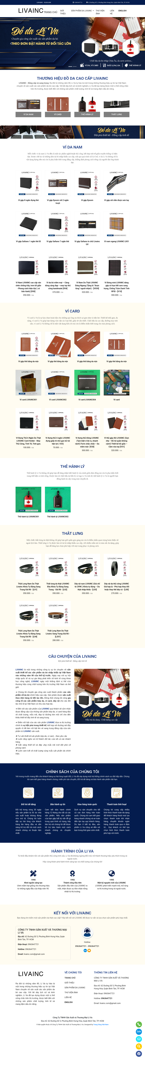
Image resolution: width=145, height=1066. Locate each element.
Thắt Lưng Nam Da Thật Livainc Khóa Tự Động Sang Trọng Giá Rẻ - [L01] (28, 587)
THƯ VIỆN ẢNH (100, 12)
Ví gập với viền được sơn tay (116, 200)
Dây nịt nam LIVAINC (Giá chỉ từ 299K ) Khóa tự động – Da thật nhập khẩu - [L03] (87, 587)
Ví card (117, 400)
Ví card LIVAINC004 (87, 400)
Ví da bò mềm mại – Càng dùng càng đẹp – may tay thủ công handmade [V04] (58, 285)
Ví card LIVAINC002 (57, 400)
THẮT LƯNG (116, 114)
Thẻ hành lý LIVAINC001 (28, 516)
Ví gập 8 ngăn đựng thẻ (28, 200)
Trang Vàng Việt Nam (101, 1024)
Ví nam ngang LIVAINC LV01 (116, 241)
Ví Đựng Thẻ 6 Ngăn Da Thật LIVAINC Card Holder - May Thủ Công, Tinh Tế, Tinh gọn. (28, 441)
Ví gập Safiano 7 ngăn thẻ (58, 241)
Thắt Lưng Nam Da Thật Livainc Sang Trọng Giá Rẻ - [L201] (58, 634)
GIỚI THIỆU (63, 12)
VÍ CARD (57, 114)
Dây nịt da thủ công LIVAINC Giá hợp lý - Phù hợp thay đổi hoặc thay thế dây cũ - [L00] (116, 587)
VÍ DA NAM (28, 114)
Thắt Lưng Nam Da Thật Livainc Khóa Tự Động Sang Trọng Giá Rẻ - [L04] (28, 634)
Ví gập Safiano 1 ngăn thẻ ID (28, 241)
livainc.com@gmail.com (34, 954)
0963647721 (33, 944)
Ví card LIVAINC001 (28, 400)
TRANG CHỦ (50, 12)
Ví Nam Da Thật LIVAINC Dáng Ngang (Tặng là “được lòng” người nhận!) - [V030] (87, 285)
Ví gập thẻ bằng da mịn (28, 361)
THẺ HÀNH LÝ (87, 114)
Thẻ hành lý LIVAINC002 (57, 516)
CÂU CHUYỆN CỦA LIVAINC (72, 656)
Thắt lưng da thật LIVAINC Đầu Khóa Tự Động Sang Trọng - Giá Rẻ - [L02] (57, 587)
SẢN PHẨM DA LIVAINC (81, 11)
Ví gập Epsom (87, 200)
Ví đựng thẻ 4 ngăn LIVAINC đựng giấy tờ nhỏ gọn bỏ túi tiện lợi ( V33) (58, 441)
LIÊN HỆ (112, 12)
